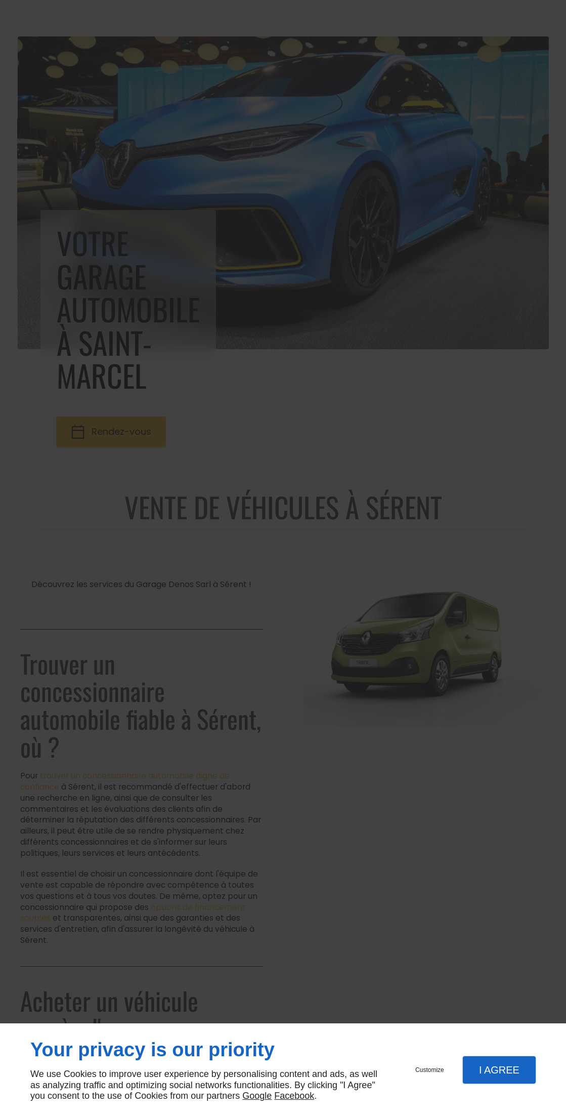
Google (257, 1096)
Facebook (294, 1096)
